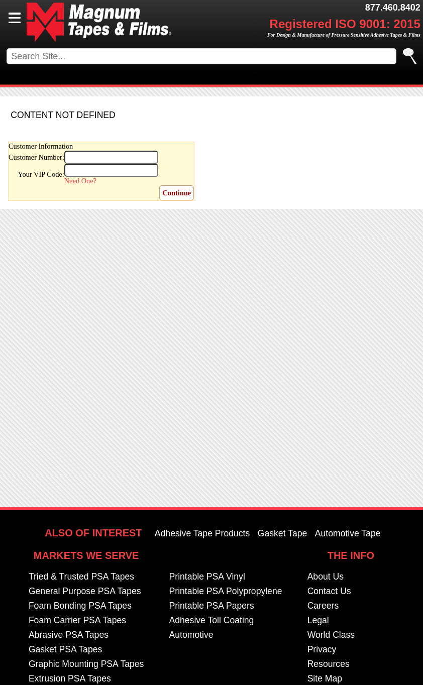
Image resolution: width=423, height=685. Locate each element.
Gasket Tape (282, 533)
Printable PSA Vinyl (207, 577)
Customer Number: (36, 157)
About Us (325, 577)
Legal (318, 620)
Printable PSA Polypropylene (225, 591)
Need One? (80, 181)
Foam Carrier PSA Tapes (77, 620)
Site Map (324, 678)
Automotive (191, 635)
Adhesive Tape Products (202, 533)
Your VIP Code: (41, 174)
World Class (331, 635)
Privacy (322, 649)
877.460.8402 (392, 8)
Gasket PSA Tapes (65, 649)
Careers (323, 606)
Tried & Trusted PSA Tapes (81, 577)
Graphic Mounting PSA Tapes (86, 664)
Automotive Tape (348, 533)
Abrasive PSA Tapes (69, 635)
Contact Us (329, 591)
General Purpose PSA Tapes (85, 591)
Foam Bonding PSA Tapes (80, 606)
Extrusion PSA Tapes (70, 678)
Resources (328, 664)
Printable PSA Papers (211, 606)
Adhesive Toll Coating (211, 620)
